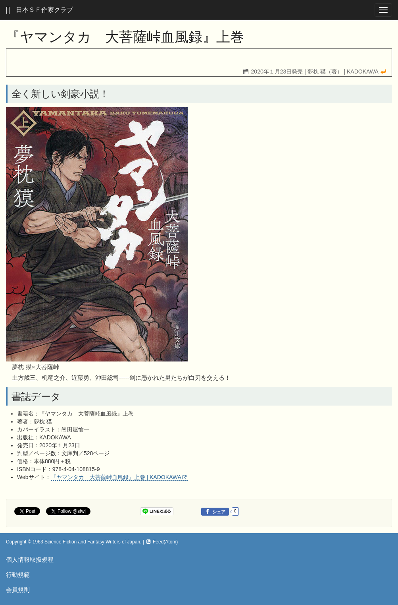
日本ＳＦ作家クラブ (39, 10)
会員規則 (18, 589)
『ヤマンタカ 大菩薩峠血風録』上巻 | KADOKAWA (116, 477)
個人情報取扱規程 (30, 559)
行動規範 (18, 574)
